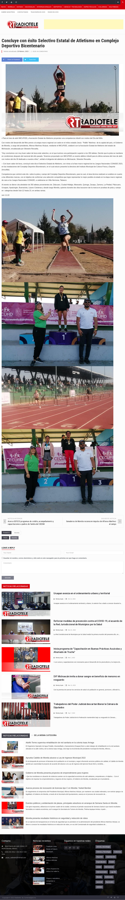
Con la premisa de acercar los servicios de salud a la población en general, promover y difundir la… (87, 689)
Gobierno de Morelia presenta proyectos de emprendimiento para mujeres (57, 773)
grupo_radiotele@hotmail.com (16, 857)
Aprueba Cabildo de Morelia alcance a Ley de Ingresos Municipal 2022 (56, 758)
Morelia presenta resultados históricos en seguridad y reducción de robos (57, 818)
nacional (99, 882)
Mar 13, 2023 (73, 685)
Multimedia (113, 7)
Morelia (11, 7)
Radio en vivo (53, 12)
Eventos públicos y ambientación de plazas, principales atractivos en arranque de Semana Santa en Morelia (71, 803)
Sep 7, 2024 (72, 713)
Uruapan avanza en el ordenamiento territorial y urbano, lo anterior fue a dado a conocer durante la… (88, 603)
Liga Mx (113, 872)
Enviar (8, 578)
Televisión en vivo (38, 12)
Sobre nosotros (8, 12)
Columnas (102, 7)
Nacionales (30, 7)
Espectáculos (90, 7)
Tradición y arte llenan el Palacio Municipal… (51, 848)
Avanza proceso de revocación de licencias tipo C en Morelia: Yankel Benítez (58, 788)
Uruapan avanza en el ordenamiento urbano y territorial (82, 593)
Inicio (3, 7)
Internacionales (44, 7)
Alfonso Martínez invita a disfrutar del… (52, 860)
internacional (109, 867)
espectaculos (110, 857)
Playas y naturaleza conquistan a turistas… (53, 880)
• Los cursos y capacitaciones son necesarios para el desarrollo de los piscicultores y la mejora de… (87, 662)
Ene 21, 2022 (73, 630)
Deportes (57, 7)
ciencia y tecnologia (103, 847)
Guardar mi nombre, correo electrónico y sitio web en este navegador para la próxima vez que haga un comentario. (45, 558)
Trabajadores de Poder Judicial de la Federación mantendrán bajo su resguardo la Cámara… (85, 717)
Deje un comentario (41, 51)
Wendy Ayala (60, 599)
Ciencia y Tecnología (73, 7)
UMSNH (99, 887)
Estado (20, 7)
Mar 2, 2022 (72, 657)
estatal (99, 867)
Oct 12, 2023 (73, 599)
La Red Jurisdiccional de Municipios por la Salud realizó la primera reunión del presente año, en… (87, 634)
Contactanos (22, 12)
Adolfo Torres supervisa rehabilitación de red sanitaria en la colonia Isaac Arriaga (60, 742)
